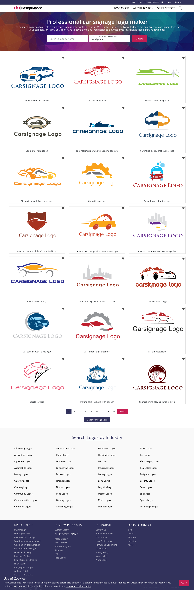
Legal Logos (104, 480)
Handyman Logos (107, 447)
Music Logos (146, 447)
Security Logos (147, 480)
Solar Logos (146, 486)
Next (122, 410)
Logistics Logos (105, 486)
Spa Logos (145, 493)
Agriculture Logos (23, 454)
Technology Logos (149, 506)
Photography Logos (150, 460)
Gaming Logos (63, 499)
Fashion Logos (63, 473)
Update (139, 38)
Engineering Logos (65, 467)
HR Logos (103, 460)
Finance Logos (63, 480)
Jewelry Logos (105, 473)
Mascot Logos (105, 493)
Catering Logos (21, 480)
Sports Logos (146, 499)
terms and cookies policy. (78, 586)
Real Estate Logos (148, 467)
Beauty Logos (21, 473)
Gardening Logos (64, 506)
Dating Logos (62, 454)
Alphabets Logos (22, 460)
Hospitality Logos (106, 454)
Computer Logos (22, 506)
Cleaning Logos (21, 486)
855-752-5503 (153, 2)
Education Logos (64, 460)
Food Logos (62, 493)
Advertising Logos (23, 447)
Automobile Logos (23, 467)
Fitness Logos (63, 486)
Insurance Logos (106, 467)
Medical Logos (105, 506)
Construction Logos (65, 447)
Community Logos (23, 493)
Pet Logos (145, 454)
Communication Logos (25, 499)
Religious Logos (148, 473)
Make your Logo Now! (97, 419)
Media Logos (104, 499)
